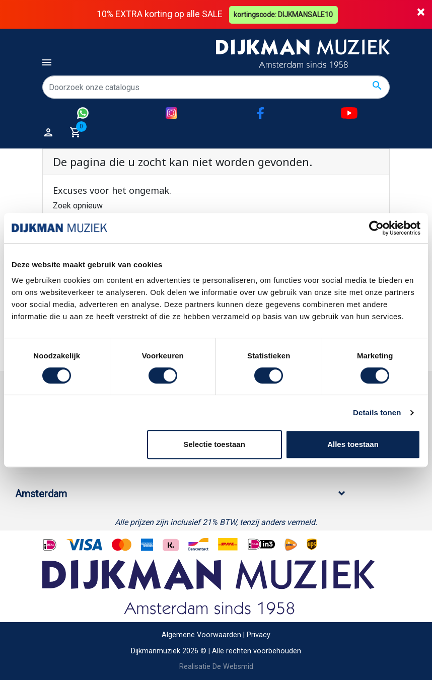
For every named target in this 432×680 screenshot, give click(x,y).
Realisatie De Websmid (216, 666)
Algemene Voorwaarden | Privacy (216, 635)
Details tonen (377, 412)
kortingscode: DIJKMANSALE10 (284, 14)
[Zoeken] (216, 87)
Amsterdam (41, 494)
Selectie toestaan (214, 444)
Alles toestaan (353, 444)
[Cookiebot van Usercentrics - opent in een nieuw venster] (376, 228)
